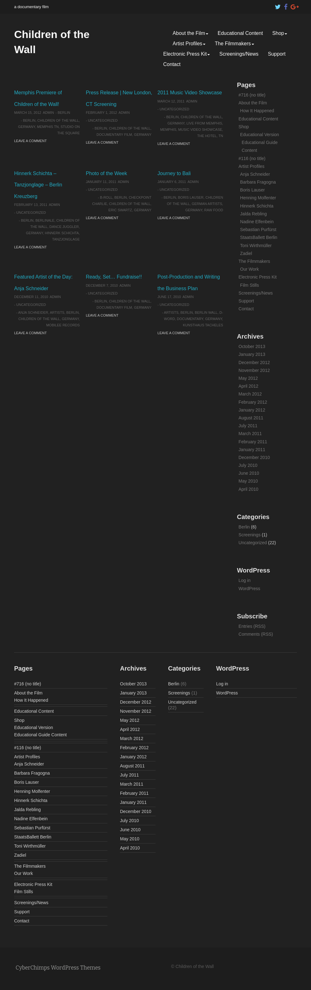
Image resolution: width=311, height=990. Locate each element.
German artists (207, 204)
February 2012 (252, 402)
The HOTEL (207, 136)
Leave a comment (30, 141)
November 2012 (254, 370)
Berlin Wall (206, 312)
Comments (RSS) (255, 634)
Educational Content (240, 33)
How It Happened (257, 110)
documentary (190, 319)
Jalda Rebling (253, 213)
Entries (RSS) (251, 626)
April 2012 (248, 386)
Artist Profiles (189, 43)
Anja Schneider (33, 312)
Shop (279, 33)
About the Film (190, 33)
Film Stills (249, 285)
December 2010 (254, 457)
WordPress (249, 588)
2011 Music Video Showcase (189, 92)
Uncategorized (103, 120)
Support (277, 54)
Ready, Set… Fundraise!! (114, 276)
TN (221, 136)
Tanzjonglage (66, 239)
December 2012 (254, 362)
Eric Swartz (120, 210)
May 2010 (248, 481)
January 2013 (251, 354)
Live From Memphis (204, 123)
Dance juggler (64, 227)
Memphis (168, 129)
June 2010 (248, 473)
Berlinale (45, 220)
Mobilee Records (63, 325)
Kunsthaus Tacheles (203, 325)
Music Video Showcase (200, 129)
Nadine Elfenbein (257, 221)
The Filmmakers (234, 43)
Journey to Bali (174, 173)
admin (48, 112)
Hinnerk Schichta (62, 233)
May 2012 (248, 378)
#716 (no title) (251, 94)
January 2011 (251, 449)
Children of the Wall (58, 120)
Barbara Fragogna (258, 182)
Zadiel (246, 253)
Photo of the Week (106, 173)
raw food (213, 210)
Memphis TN (48, 127)
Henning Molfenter (258, 197)
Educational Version (259, 134)
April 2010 (248, 489)
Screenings (249, 534)
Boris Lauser (191, 197)
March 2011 (250, 433)
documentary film (114, 134)
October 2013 (251, 346)
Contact (172, 64)
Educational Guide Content (40, 734)
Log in (244, 580)
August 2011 (250, 417)
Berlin (63, 112)
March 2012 (250, 393)
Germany (26, 127)
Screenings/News (239, 54)
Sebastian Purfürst (258, 229)
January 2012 (251, 409)
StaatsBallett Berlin (258, 237)
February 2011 (252, 441)
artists (57, 312)
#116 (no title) (251, 158)
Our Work (249, 269)
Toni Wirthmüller (255, 245)
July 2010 (247, 465)
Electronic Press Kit (186, 54)
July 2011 (247, 425)
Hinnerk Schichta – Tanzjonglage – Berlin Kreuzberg (38, 185)
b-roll (106, 197)
